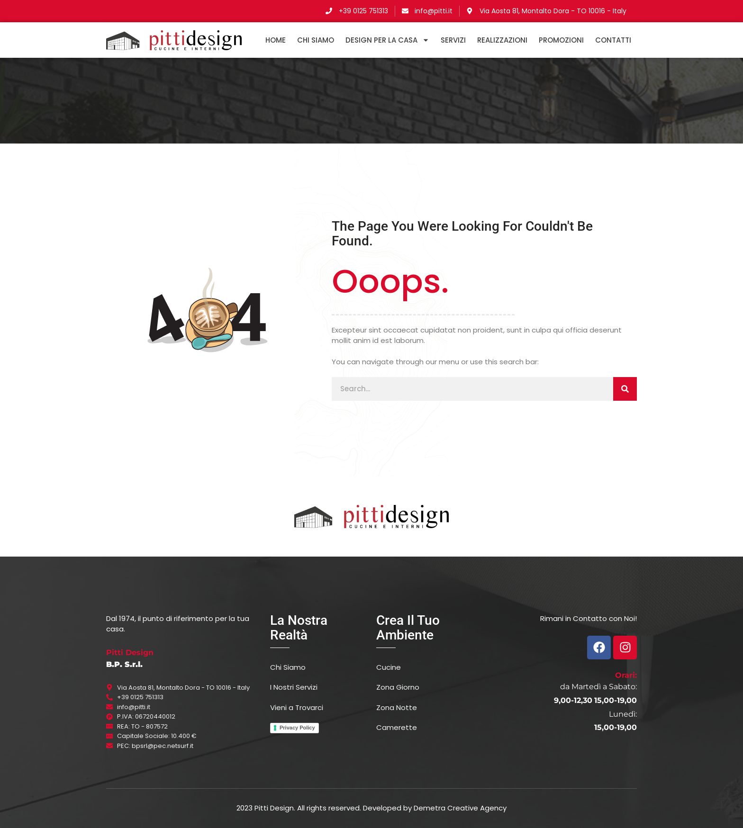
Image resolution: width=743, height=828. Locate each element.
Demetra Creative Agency (460, 808)
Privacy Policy (297, 727)
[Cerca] (625, 389)
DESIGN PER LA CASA (387, 40)
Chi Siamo (315, 40)
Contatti (613, 40)
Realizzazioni (502, 40)
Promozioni (561, 40)
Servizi (453, 40)
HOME (275, 40)
